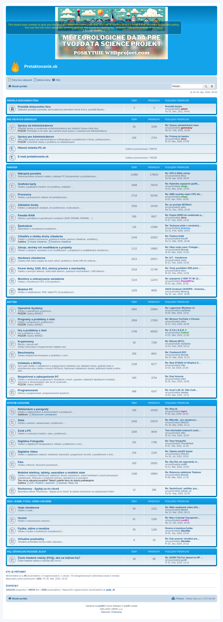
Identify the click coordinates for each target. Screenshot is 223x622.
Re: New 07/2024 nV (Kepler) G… (183, 362)
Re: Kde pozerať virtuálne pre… (182, 538)
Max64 (184, 509)
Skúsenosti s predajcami (43, 414)
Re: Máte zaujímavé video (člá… (182, 507)
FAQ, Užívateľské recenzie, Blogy (26, 552)
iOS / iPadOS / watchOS (41, 483)
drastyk (184, 392)
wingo (184, 186)
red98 (184, 464)
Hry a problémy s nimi (32, 330)
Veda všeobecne (28, 507)
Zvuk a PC (24, 430)
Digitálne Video (28, 451)
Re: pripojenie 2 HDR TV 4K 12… (183, 278)
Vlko (183, 365)
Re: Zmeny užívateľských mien (182, 125)
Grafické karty (27, 184)
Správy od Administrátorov (35, 125)
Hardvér (12, 167)
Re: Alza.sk (171, 409)
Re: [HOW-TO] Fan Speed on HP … (184, 557)
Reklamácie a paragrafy (33, 409)
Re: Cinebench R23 (175, 352)
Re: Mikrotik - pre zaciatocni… (181, 420)
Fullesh (185, 332)
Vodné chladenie (37, 241)
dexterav (185, 228)
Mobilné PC (25, 289)
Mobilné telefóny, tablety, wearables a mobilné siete (51, 472)
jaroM (184, 560)
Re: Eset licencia (174, 376)
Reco (183, 175)
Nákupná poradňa (29, 173)
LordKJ (185, 520)
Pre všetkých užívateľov (22, 119)
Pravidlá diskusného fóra (22, 100)
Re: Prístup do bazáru (177, 136)
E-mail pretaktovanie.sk (33, 156)
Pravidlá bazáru (173, 106)
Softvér (12, 302)
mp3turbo (185, 310)
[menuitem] (20, 80)
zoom (183, 260)
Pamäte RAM (26, 215)
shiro (183, 207)
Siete (21, 420)
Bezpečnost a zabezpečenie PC (38, 376)
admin (184, 109)
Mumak (184, 249)
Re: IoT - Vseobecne (176, 257)
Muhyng (185, 291)
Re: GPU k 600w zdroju (177, 173)
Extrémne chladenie (59, 241)
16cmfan (185, 530)
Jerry (183, 139)
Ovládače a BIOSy (29, 363)
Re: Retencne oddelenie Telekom (183, 472)
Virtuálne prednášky (31, 539)
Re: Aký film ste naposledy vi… (182, 462)
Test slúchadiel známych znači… (183, 430)
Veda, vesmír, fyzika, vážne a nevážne (29, 501)
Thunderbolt (187, 443)
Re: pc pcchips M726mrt (178, 204)
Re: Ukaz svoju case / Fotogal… (182, 247)
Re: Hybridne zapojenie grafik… (182, 183)
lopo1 (184, 411)
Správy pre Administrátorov (36, 136)
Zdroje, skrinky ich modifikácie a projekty (45, 247)
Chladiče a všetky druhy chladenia (40, 236)
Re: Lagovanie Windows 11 (180, 308)
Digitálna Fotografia (31, 441)
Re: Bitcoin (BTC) (174, 341)
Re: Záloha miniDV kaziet (178, 451)
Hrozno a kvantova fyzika (178, 528)
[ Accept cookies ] (93, 30)
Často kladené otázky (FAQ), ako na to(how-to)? (49, 557)
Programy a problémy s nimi (36, 319)
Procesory (24, 194)
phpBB (101, 606)
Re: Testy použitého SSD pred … (183, 268)
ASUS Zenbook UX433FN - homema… (185, 289)
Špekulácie (25, 225)
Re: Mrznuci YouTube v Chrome (182, 319)
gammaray (186, 127)
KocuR (184, 238)
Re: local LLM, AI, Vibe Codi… (181, 390)
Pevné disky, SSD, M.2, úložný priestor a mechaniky (51, 268)
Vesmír (22, 518)
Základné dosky (28, 204)
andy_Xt (110, 589)
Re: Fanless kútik (174, 236)
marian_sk (186, 491)
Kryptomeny (26, 341)
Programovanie (28, 390)
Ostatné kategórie (18, 403)
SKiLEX (185, 422)
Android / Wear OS (67, 483)
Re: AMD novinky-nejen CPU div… (184, 194)
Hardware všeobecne (31, 257)
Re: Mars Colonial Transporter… (182, 517)
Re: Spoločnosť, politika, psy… (182, 488)
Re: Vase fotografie (175, 441)
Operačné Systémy (30, 308)
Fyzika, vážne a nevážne (33, 528)
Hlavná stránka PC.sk (32, 147)
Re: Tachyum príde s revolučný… (183, 225)
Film (20, 462)
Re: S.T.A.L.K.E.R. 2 (175, 330)
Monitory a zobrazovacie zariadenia (41, 278)
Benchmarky (26, 352)
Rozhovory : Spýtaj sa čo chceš (38, 488)
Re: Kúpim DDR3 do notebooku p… (184, 215)
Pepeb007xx (187, 281)
